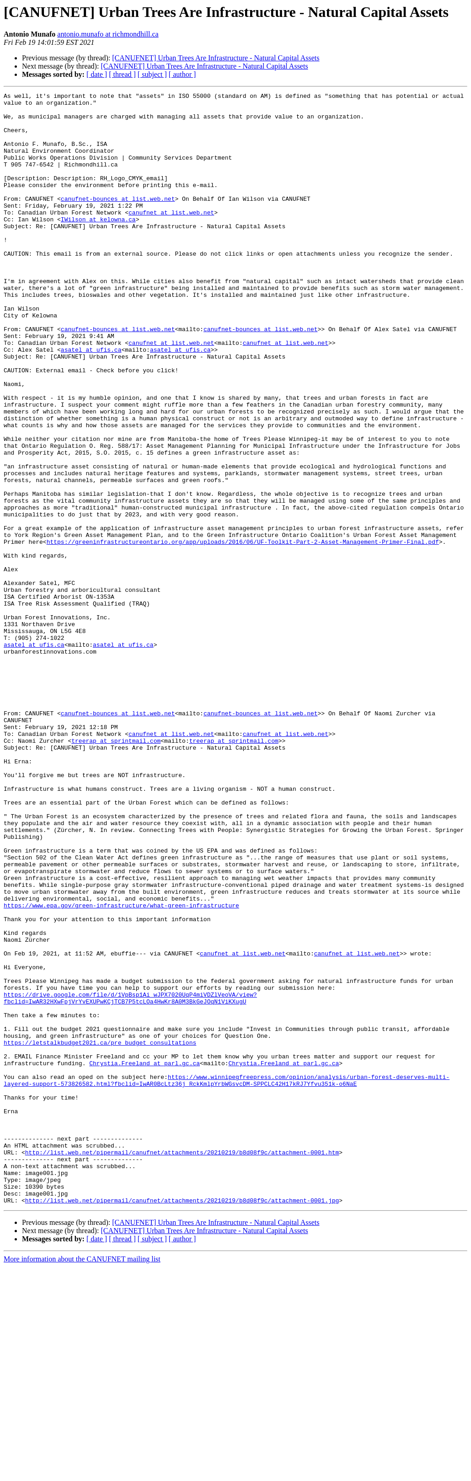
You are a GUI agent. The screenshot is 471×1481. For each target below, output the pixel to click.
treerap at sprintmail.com (116, 871)
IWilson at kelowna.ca (98, 245)
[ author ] (182, 74)
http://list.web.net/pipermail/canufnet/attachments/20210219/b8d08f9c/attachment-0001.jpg (182, 1414)
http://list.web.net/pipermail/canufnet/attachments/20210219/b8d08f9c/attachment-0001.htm (182, 1356)
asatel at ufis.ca (91, 401)
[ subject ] (152, 74)
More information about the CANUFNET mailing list (82, 1473)
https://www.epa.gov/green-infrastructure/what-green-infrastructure (121, 1068)
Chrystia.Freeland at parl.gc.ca (144, 1249)
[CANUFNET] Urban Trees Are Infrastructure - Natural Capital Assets (215, 58)
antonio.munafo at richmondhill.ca (107, 34)
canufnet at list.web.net (171, 237)
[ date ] (96, 74)
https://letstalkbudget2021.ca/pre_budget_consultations (371, 1225)
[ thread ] (122, 74)
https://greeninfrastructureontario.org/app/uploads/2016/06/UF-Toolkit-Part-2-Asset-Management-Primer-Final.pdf (243, 632)
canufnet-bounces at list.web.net (118, 220)
